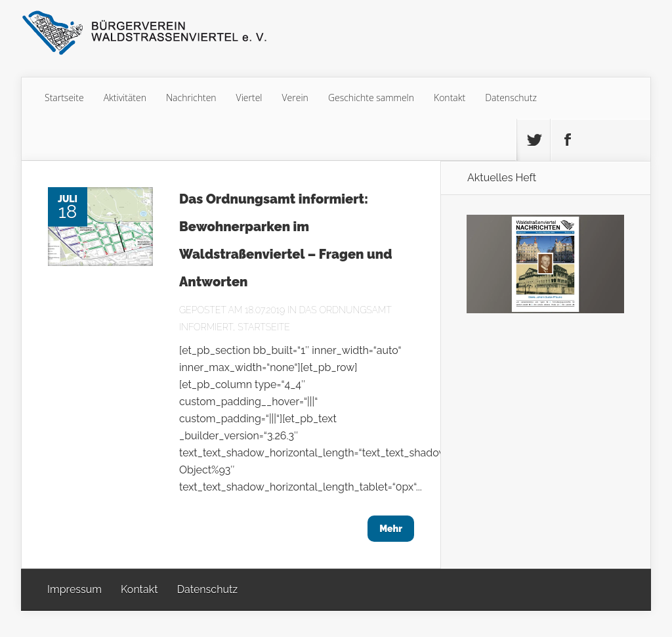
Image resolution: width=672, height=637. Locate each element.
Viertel (249, 97)
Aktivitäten (125, 97)
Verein (295, 97)
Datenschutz (511, 97)
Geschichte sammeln (371, 97)
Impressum (74, 589)
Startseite (64, 97)
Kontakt (449, 97)
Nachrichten (191, 97)
